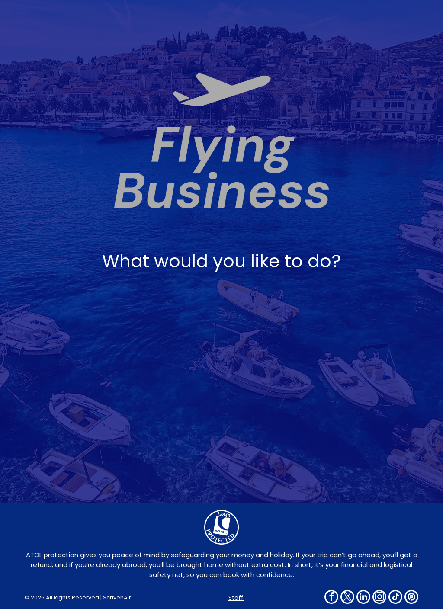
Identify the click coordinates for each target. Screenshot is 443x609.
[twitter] (347, 598)
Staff (236, 597)
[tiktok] (395, 598)
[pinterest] (411, 598)
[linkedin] (363, 598)
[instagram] (379, 598)
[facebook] (331, 598)
